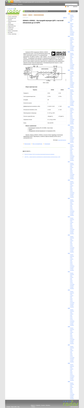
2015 (69, 198)
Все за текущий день (37, 143)
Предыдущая (27, 143)
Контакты (20, 4)
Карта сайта (14, 406)
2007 (69, 344)
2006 (69, 363)
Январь (71, 15)
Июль (71, 29)
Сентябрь (72, 32)
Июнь (71, 44)
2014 (69, 216)
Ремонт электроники (13, 30)
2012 (69, 253)
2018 (69, 143)
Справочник (11, 27)
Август (71, 30)
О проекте (14, 4)
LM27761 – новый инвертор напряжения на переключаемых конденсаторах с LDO (42, 156)
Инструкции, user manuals (12, 19)
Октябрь (72, 33)
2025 (69, 22)
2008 (69, 326)
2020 (69, 106)
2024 (69, 36)
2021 (69, 88)
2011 (69, 271)
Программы (10, 24)
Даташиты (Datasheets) (13, 15)
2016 (69, 180)
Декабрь (72, 34)
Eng (18, 406)
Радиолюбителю (12, 26)
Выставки (10, 32)
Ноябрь (71, 49)
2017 (69, 161)
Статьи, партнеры (12, 34)
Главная (25, 15)
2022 (69, 70)
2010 (69, 289)
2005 (69, 381)
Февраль (72, 16)
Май (71, 20)
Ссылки (43, 405)
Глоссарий (10, 29)
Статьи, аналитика (12, 16)
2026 (69, 13)
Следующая (47, 143)
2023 (69, 51)
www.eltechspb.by (62, 140)
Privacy (33, 406)
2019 (69, 125)
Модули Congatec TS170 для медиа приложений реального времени (39, 154)
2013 (69, 235)
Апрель (71, 19)
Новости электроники (39, 15)
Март (71, 17)
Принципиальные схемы (12, 22)
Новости (8, 4)
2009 (69, 308)
